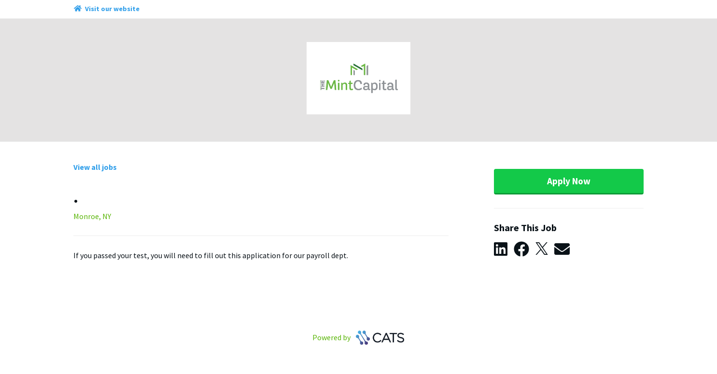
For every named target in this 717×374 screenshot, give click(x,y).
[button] (504, 249)
